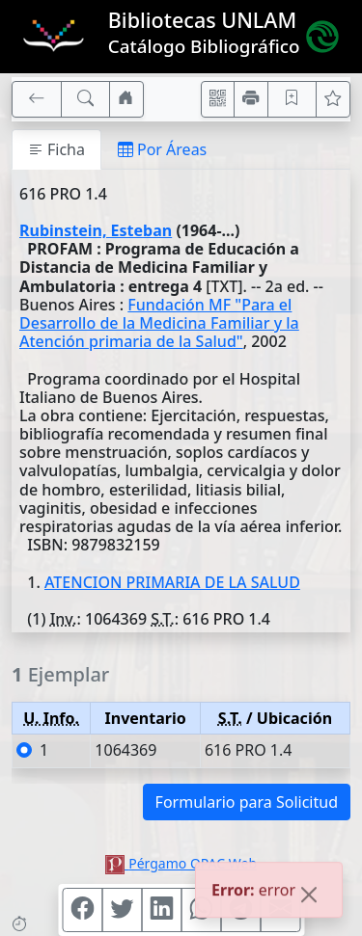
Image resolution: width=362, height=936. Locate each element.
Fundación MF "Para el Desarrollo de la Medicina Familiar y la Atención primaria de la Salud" (159, 323)
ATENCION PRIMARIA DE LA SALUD (172, 582)
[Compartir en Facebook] (82, 910)
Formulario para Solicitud (246, 802)
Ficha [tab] (56, 149)
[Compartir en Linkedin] (161, 910)
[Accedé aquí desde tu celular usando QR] (218, 99)
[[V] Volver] (37, 99)
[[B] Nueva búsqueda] (86, 99)
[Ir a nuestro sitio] (126, 99)
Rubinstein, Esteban (95, 230)
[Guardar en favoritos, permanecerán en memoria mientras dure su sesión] (292, 99)
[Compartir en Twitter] (121, 910)
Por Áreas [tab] (162, 149)
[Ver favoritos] (333, 99)
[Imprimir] (251, 99)
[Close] (309, 896)
